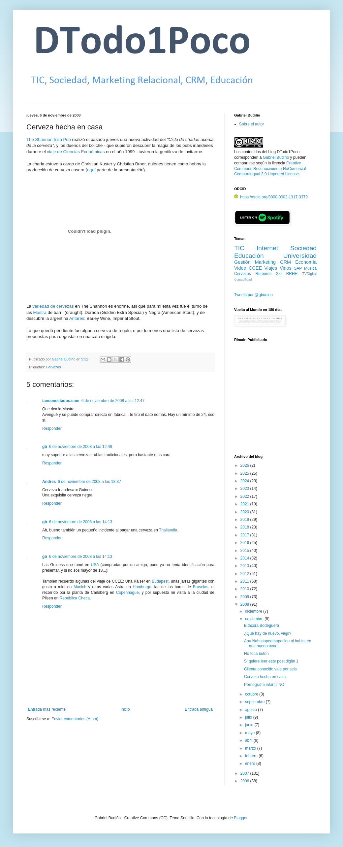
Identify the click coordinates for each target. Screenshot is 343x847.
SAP (298, 268)
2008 (245, 604)
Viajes (271, 268)
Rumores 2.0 (269, 273)
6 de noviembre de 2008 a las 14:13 (80, 522)
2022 (245, 496)
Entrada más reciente (47, 709)
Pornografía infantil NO (264, 684)
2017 (245, 535)
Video (240, 268)
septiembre (255, 701)
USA (95, 564)
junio (250, 725)
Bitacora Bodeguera (261, 625)
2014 (245, 558)
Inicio (125, 709)
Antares (76, 318)
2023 (245, 488)
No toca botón (256, 653)
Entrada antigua (199, 709)
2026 (245, 465)
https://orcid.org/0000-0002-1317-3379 (271, 197)
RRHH (292, 273)
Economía (306, 262)
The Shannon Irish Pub (48, 139)
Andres (49, 481)
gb (44, 446)
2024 (245, 481)
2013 (245, 565)
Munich (80, 587)
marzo (251, 748)
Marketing (265, 262)
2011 (245, 581)
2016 (245, 542)
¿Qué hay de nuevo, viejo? (267, 633)
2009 (245, 596)
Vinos (286, 268)
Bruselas (200, 587)
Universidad (300, 255)
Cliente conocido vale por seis (270, 669)
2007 (245, 773)
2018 (245, 527)
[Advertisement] (275, 401)
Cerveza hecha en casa (265, 676)
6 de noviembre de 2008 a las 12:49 (80, 446)
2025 (245, 473)
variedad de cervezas (53, 306)
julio (249, 717)
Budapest (160, 581)
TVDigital (309, 274)
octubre (252, 694)
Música (310, 268)
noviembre (255, 619)
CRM (285, 262)
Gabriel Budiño (64, 359)
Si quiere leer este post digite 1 (271, 661)
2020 (245, 512)
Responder (52, 428)
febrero (252, 756)
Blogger (240, 818)
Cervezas (53, 367)
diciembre (254, 611)
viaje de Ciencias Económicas (76, 151)
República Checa (75, 598)
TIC (239, 248)
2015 (245, 550)
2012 (245, 573)
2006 (245, 781)
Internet (267, 248)
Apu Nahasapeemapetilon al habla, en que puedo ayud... (277, 643)
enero (250, 763)
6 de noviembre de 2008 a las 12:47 (112, 400)
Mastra (40, 312)
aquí (91, 169)
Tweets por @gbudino (253, 294)
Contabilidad (243, 279)
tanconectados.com (60, 400)
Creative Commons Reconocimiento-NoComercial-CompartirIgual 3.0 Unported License (270, 169)
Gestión (242, 262)
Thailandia (168, 530)
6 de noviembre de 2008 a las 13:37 (89, 481)
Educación (249, 255)
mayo (250, 732)
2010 (245, 589)
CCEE (255, 268)
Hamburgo (142, 587)
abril (249, 740)
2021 (245, 504)
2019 (245, 519)
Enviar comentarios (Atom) (74, 719)
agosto (251, 709)
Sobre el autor (251, 124)
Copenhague (127, 592)
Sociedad (303, 248)
